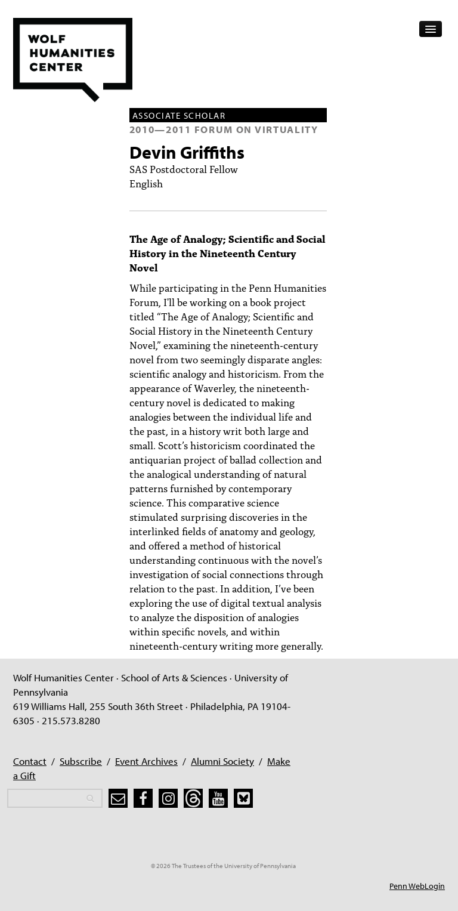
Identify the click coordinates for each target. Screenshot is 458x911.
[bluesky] (243, 798)
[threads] (193, 798)
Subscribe (81, 761)
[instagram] (168, 798)
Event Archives (146, 761)
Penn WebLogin (417, 886)
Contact (30, 761)
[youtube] (218, 798)
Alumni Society (222, 761)
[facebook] (143, 798)
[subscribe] (118, 798)
